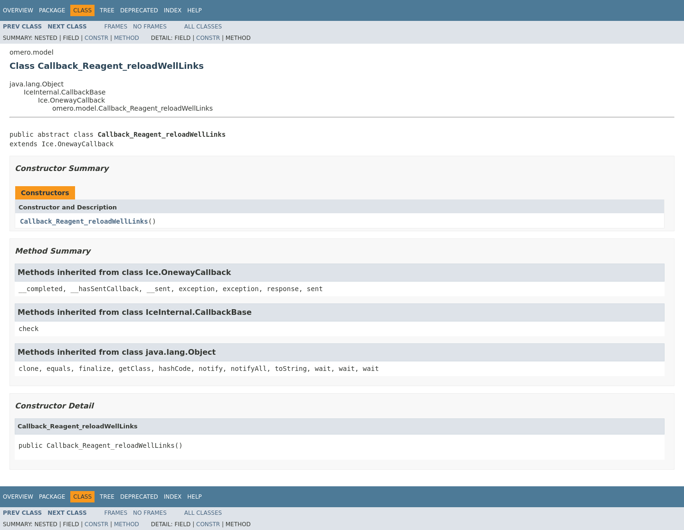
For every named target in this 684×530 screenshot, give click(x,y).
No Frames (150, 26)
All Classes (203, 26)
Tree (107, 10)
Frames (116, 26)
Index (173, 10)
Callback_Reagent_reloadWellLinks (84, 221)
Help (194, 10)
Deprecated (139, 10)
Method (126, 38)
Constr (96, 38)
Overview (18, 10)
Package (52, 10)
